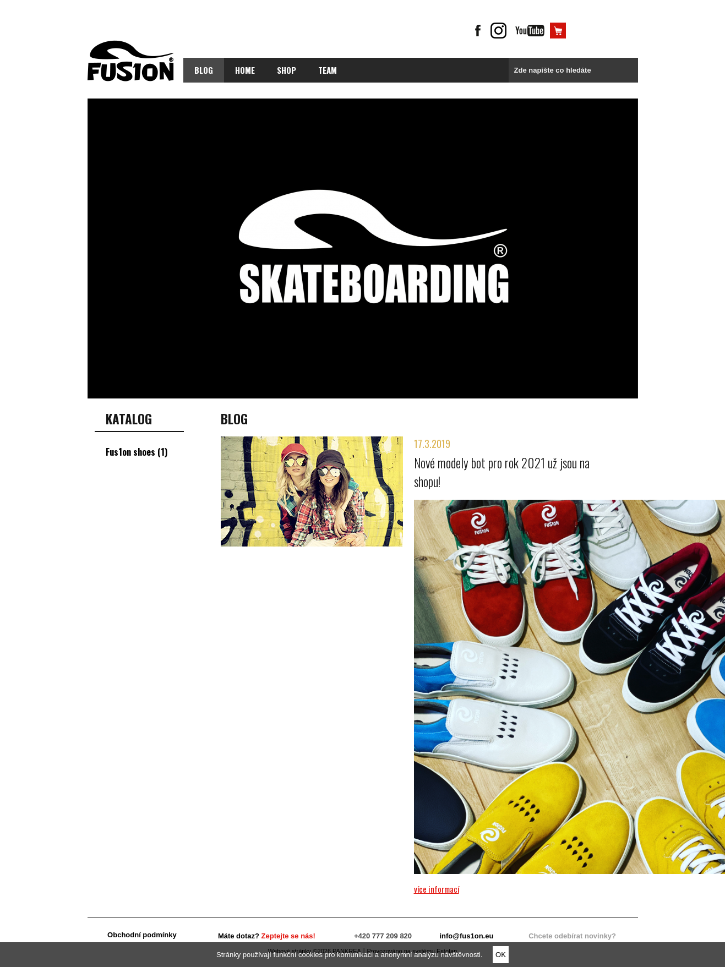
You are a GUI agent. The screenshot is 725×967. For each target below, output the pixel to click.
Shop (286, 70)
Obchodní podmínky (142, 935)
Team (327, 70)
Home (245, 70)
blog (203, 70)
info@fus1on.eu (466, 936)
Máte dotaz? (266, 936)
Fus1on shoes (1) (136, 451)
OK (500, 954)
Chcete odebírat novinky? (572, 936)
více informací (436, 889)
